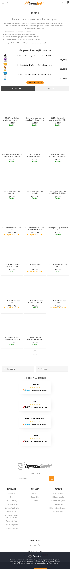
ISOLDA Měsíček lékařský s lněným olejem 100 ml (34, 65)
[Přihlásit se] (32, 478)
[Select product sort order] (52, 88)
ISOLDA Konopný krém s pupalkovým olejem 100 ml (35, 119)
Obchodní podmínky (12, 508)
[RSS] (39, 544)
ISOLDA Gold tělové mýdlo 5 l (12, 302)
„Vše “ (35, 401)
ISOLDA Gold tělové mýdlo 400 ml (58, 265)
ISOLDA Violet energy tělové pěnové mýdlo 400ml (34, 56)
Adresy (35, 501)
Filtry (18, 88)
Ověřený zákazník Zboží (39, 407)
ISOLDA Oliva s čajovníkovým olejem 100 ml (35, 156)
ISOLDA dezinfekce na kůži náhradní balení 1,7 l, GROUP (34, 230)
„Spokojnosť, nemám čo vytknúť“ (35, 418)
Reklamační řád (11, 521)
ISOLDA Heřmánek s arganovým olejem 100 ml (34, 74)
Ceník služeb (58, 504)
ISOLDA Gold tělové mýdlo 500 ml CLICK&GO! (35, 302)
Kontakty (12, 493)
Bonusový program (58, 501)
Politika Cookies (11, 512)
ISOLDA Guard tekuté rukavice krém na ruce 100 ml (12, 120)
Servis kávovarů (58, 512)
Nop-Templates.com (39, 568)
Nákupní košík (58, 493)
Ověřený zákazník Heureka (39, 390)
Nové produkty (12, 501)
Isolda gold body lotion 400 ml (58, 229)
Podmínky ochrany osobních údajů (11, 516)
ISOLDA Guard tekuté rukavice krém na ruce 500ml (12, 339)
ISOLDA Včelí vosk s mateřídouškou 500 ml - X (58, 156)
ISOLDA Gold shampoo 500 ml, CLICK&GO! (12, 265)
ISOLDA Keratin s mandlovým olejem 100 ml (35, 338)
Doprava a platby (12, 525)
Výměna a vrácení (11, 528)
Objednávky (35, 497)
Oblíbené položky (58, 497)
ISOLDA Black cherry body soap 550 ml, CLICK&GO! (58, 192)
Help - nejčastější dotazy (58, 508)
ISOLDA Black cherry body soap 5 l (35, 192)
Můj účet (35, 493)
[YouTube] (35, 544)
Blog (11, 497)
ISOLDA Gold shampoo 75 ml (35, 265)
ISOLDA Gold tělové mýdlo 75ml (58, 302)
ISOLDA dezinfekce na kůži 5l (11, 229)
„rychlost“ (35, 435)
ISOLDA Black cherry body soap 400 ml (12, 192)
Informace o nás (12, 504)
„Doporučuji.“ (34, 384)
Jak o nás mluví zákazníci (35, 378)
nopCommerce (39, 566)
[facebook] (31, 544)
